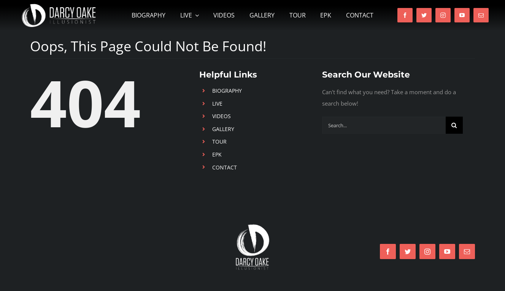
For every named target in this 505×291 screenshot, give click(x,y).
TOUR (219, 141)
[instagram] (443, 15)
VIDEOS (221, 116)
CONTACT (224, 167)
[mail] (481, 15)
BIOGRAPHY (227, 90)
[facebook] (405, 15)
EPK (217, 154)
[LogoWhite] (252, 226)
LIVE (217, 103)
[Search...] (384, 125)
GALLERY (223, 129)
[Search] (454, 125)
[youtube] (462, 15)
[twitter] (424, 15)
